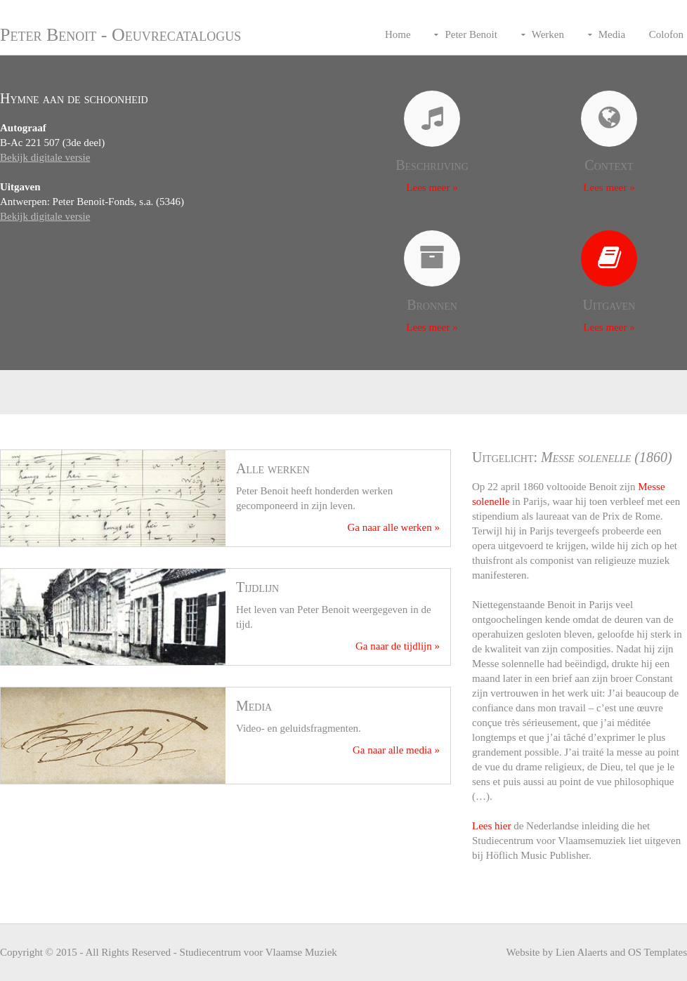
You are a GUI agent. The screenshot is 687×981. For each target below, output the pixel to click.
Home (398, 34)
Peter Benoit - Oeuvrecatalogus (120, 35)
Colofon (666, 34)
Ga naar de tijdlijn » (397, 646)
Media (611, 34)
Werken (548, 34)
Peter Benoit (471, 34)
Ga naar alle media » (396, 750)
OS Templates (657, 952)
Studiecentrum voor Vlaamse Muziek (258, 952)
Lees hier (491, 825)
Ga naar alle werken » (393, 527)
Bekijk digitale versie (45, 157)
